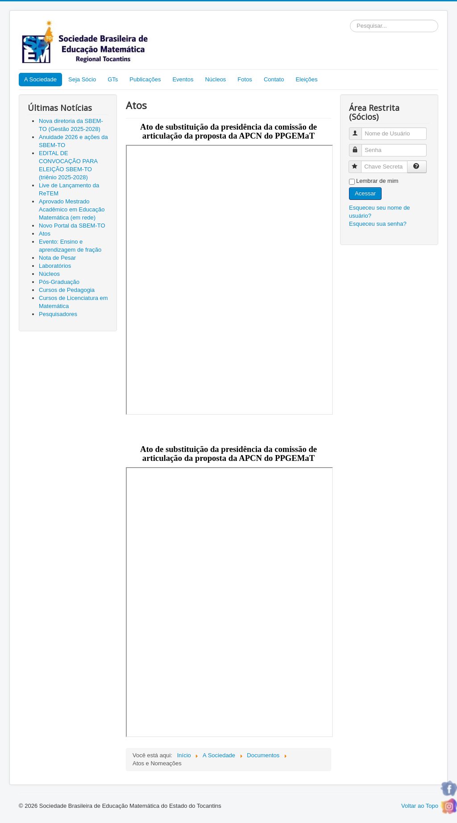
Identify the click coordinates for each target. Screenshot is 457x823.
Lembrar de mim (377, 180)
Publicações (145, 79)
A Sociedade (40, 79)
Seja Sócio (82, 79)
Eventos (182, 79)
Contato (274, 79)
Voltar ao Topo (419, 805)
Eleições (306, 79)
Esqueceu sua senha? (378, 223)
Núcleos (215, 79)
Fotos (244, 79)
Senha (359, 146)
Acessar (365, 193)
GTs (113, 79)
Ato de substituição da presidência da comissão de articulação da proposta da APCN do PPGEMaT (228, 131)
